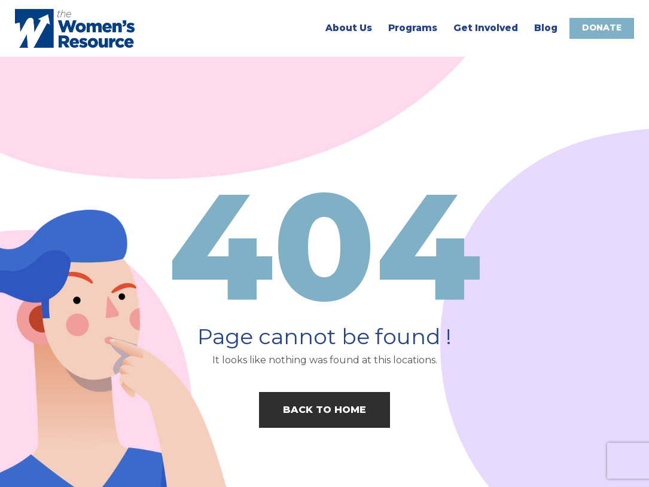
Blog (545, 27)
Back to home (324, 409)
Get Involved (485, 27)
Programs (412, 27)
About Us (348, 27)
